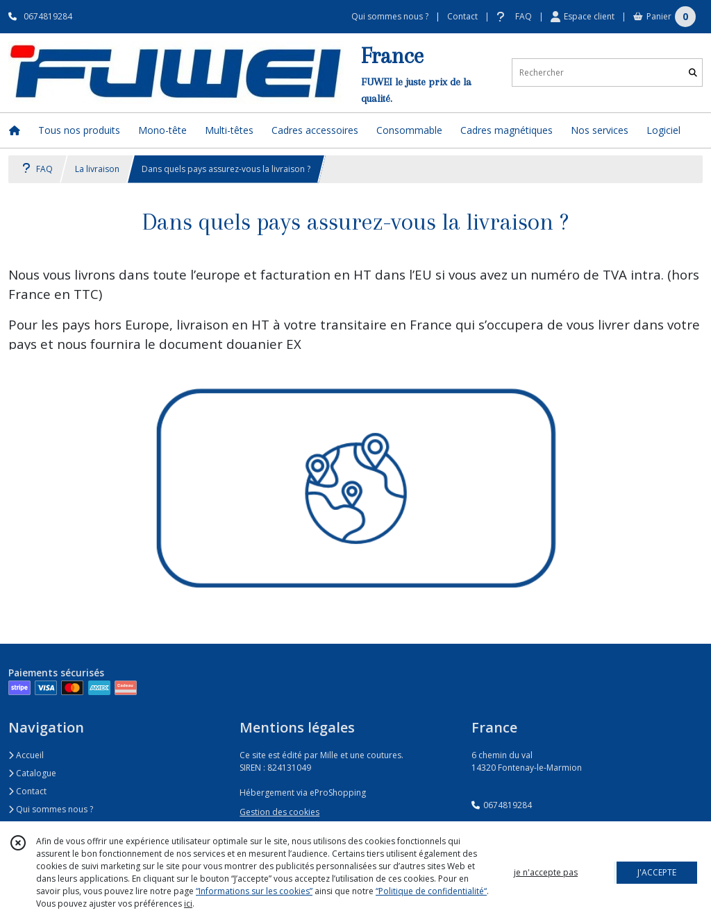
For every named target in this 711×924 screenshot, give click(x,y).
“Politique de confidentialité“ (431, 891)
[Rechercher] (693, 72)
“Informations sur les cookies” (254, 891)
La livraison (97, 169)
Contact (462, 16)
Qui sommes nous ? (50, 809)
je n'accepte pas (546, 872)
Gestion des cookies (279, 812)
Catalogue (32, 773)
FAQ (37, 169)
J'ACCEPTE (656, 872)
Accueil (26, 755)
